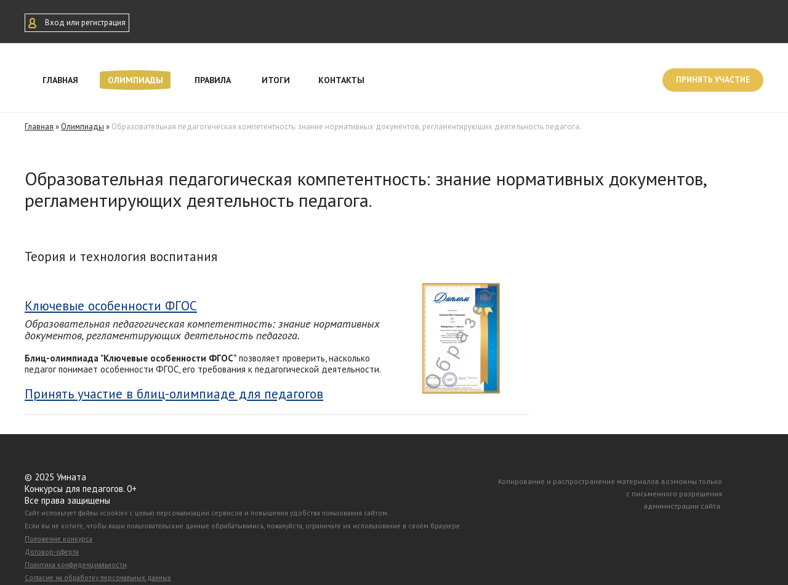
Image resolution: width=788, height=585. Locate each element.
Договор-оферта (52, 551)
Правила (213, 80)
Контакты (341, 80)
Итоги (276, 80)
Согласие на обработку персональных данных (98, 577)
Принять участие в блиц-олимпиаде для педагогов (174, 394)
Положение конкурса (58, 539)
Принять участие (713, 80)
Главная (60, 80)
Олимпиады (135, 80)
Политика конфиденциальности (76, 564)
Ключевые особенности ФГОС (111, 305)
